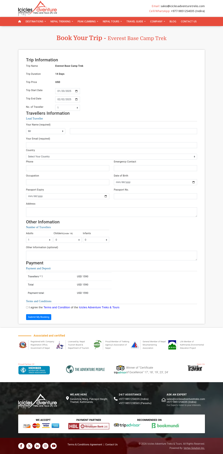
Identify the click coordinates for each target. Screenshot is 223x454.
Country (30, 150)
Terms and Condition (57, 307)
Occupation (32, 175)
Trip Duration (33, 73)
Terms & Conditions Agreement (85, 444)
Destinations (34, 21)
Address (30, 203)
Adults (29, 233)
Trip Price (31, 82)
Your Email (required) (38, 138)
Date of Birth (121, 175)
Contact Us (189, 21)
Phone (29, 161)
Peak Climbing (87, 21)
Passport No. (121, 189)
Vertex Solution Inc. (194, 448)
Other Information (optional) (42, 247)
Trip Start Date (34, 90)
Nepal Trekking (60, 21)
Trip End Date (33, 98)
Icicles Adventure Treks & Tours (99, 307)
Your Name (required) (38, 124)
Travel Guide (134, 21)
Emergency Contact (125, 161)
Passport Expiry (35, 189)
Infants (87, 233)
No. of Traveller (35, 106)
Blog (173, 21)
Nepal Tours (111, 21)
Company (156, 21)
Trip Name (32, 65)
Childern (63, 233)
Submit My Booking (38, 317)
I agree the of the (74, 307)
